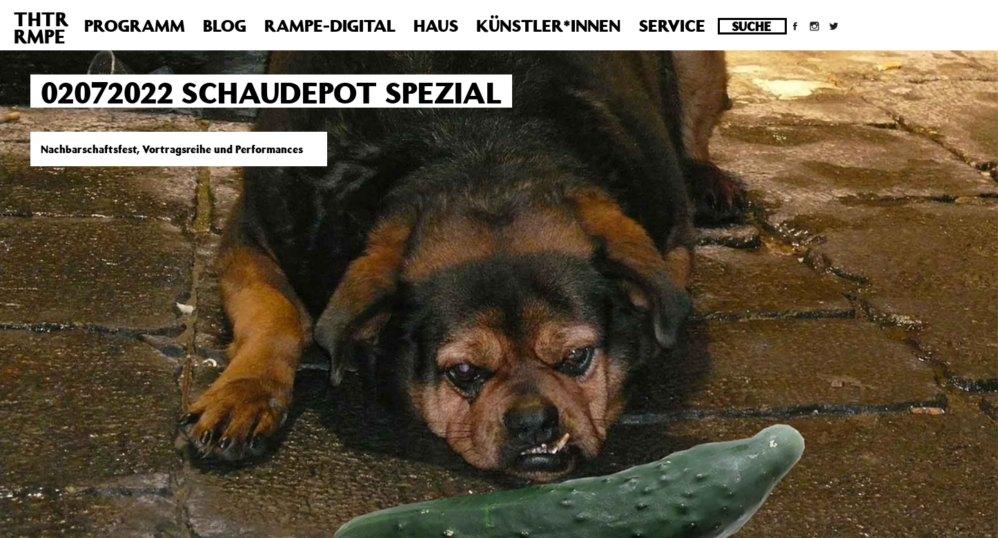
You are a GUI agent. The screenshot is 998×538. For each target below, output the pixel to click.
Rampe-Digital (329, 25)
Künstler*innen (548, 25)
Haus (435, 25)
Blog (224, 25)
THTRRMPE (41, 27)
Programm (134, 25)
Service (671, 25)
